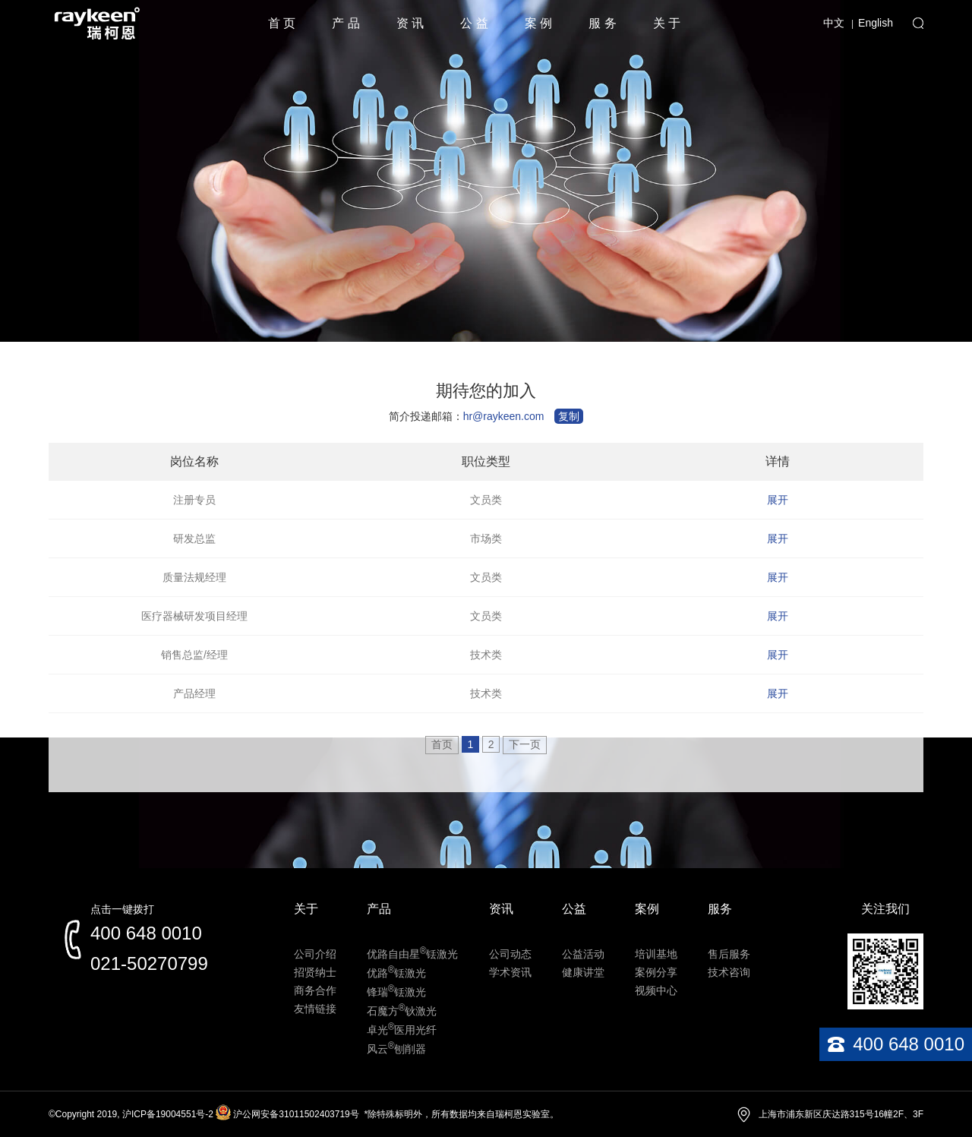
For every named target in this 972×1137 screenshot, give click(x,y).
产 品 (345, 23)
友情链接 (315, 1009)
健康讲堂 (583, 972)
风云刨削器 (397, 1049)
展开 (777, 500)
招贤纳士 (315, 972)
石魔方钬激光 (402, 1011)
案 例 (538, 23)
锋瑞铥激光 (397, 992)
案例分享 (656, 972)
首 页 (281, 23)
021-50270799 (149, 963)
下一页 (525, 744)
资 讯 (410, 23)
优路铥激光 (397, 973)
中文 (833, 23)
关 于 (666, 23)
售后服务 (729, 954)
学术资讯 (510, 972)
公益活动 (583, 954)
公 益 (474, 23)
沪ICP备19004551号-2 (167, 1114)
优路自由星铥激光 (413, 954)
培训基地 (656, 954)
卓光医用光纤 (402, 1030)
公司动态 (510, 954)
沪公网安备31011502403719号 (295, 1114)
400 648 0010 (146, 933)
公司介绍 (315, 954)
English (875, 23)
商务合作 (315, 990)
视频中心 (656, 990)
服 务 (602, 23)
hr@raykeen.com (503, 416)
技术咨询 (729, 972)
